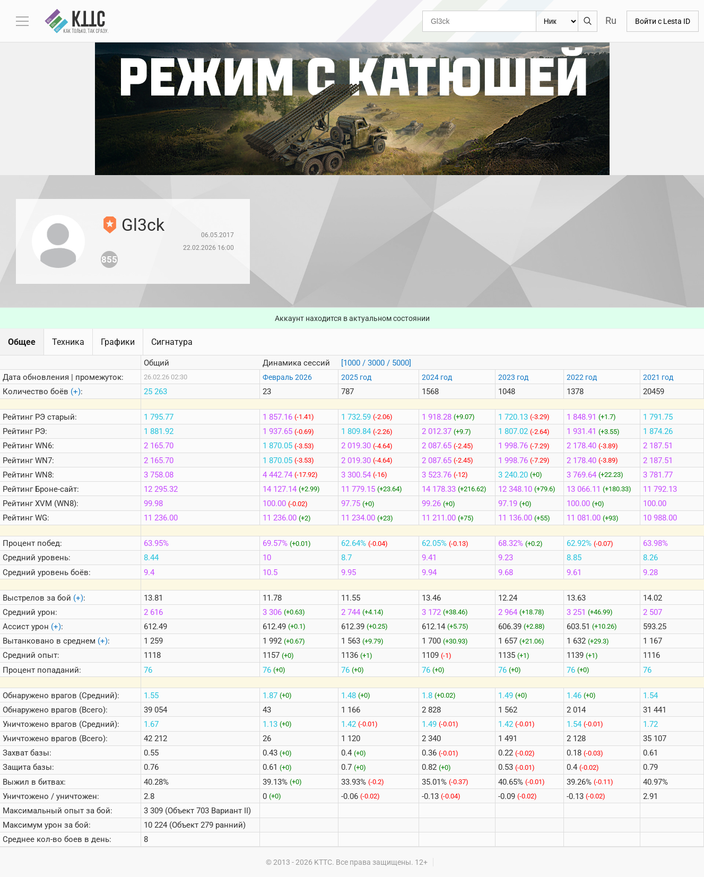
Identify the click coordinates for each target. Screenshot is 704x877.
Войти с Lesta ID (662, 21)
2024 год (437, 377)
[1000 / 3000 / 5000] (376, 363)
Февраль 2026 (287, 377)
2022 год (582, 377)
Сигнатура (172, 342)
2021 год (658, 377)
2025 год (356, 377)
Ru (610, 20)
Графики (118, 342)
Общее (22, 342)
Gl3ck (142, 225)
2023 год (513, 377)
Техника (68, 342)
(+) (76, 391)
